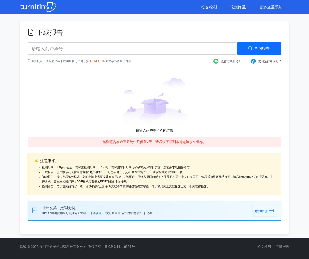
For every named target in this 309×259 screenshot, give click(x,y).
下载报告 (282, 247)
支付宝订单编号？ (266, 61)
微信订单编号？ (227, 61)
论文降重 (238, 7)
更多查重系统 (270, 7)
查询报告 (259, 48)
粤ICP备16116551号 (119, 247)
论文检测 (264, 247)
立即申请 (264, 210)
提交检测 (209, 7)
